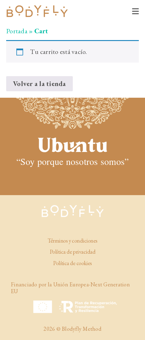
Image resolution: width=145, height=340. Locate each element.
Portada (16, 31)
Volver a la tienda (39, 83)
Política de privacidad (72, 251)
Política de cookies (72, 263)
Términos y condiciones (72, 240)
